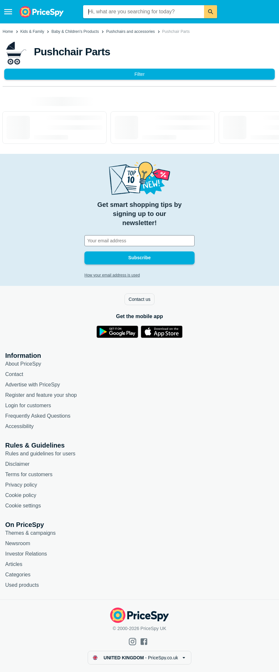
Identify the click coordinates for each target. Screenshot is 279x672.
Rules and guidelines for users (40, 453)
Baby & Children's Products (75, 31)
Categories (17, 574)
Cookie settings (23, 505)
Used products (22, 585)
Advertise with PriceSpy (32, 384)
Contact (14, 374)
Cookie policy (20, 495)
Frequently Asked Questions (37, 416)
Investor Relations (26, 554)
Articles (13, 564)
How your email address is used (112, 275)
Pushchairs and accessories (130, 31)
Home (8, 31)
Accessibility (19, 426)
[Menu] (8, 12)
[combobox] (143, 11)
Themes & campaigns (30, 533)
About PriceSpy (23, 364)
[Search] (210, 11)
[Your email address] (139, 240)
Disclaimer (17, 464)
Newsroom (17, 543)
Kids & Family (32, 31)
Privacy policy (21, 485)
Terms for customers (28, 474)
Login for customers (28, 405)
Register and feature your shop (41, 395)
